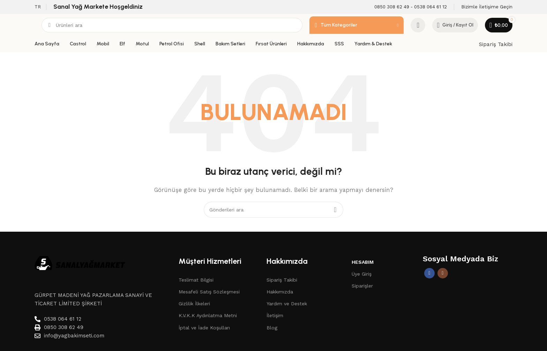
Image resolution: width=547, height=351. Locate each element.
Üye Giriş (362, 274)
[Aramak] (172, 25)
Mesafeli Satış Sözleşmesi (209, 291)
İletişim (275, 315)
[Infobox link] (410, 7)
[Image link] (80, 263)
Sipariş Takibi (495, 44)
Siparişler (362, 286)
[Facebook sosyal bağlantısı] (429, 273)
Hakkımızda (280, 291)
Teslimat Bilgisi (196, 280)
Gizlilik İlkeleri (194, 303)
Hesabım (363, 262)
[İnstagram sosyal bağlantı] (442, 273)
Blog (272, 327)
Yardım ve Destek (287, 303)
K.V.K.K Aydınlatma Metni (208, 315)
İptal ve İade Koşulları (204, 327)
